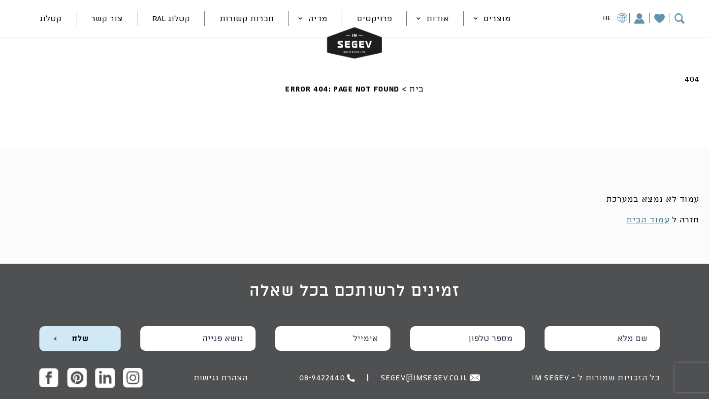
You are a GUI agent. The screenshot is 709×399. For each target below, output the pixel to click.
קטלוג (50, 19)
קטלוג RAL (171, 19)
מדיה (317, 19)
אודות (437, 19)
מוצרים (497, 19)
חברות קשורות (247, 19)
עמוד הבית (647, 220)
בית (416, 89)
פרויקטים (374, 19)
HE (615, 19)
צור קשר (107, 19)
